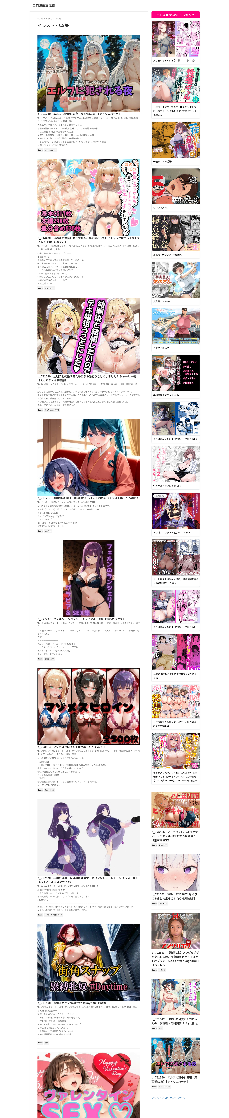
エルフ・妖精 (113, 45)
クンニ (100, 556)
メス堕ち (108, 359)
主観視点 (134, 45)
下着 (134, 297)
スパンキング (122, 239)
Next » (107, 668)
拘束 (133, 359)
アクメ (94, 356)
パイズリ (121, 114)
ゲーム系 (111, 239)
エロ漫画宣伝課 (43, 5)
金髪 (98, 121)
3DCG (94, 432)
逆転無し (100, 51)
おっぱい (95, 184)
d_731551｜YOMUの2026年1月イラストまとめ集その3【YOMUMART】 (174, 890)
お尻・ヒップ (115, 553)
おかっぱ (95, 553)
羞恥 (127, 617)
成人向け (112, 48)
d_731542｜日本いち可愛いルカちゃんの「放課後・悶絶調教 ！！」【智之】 (174, 1008)
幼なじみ (97, 118)
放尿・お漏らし (126, 118)
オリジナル (124, 45)
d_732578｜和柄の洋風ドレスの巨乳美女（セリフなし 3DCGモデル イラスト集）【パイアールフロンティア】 (113, 424)
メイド (136, 184)
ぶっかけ (95, 297)
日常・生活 (102, 617)
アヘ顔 (101, 356)
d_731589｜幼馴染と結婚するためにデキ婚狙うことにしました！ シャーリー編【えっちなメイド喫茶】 (113, 176)
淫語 (124, 48)
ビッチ (129, 184)
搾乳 (90, 497)
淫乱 (119, 48)
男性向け (131, 48)
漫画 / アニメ (122, 301)
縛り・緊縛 (114, 363)
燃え (116, 187)
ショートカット (110, 556)
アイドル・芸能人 (108, 297)
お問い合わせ (134, 1099)
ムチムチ (130, 114)
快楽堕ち (117, 359)
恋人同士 (106, 118)
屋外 (135, 614)
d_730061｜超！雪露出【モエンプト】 (111, 610)
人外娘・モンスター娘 (97, 48)
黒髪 (122, 559)
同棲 (137, 114)
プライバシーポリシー (99, 1099)
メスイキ (100, 359)
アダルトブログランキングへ (168, 1084)
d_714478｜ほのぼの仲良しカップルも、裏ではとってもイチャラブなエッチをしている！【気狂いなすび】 (113, 106)
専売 (126, 494)
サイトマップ (118, 1099)
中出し (91, 187)
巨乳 (90, 118)
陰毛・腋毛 (114, 559)
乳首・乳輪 (123, 556)
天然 (97, 187)
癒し (93, 121)
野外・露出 (110, 51)
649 (98, 668)
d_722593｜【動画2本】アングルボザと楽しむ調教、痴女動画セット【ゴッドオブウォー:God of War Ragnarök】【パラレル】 (175, 950)
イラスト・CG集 (99, 45)
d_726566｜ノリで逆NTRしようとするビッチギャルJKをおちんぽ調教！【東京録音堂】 (175, 833)
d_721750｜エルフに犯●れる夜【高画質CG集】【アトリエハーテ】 (174, 1066)
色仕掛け (104, 559)
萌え (93, 51)
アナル (94, 494)
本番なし (97, 497)
